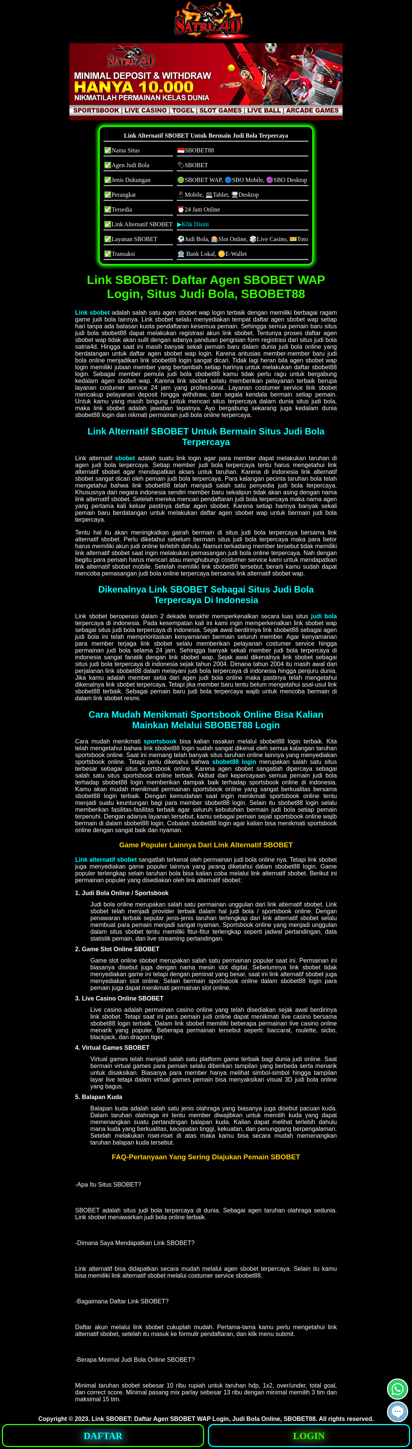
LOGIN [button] (309, 1436)
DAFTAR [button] (103, 1436)
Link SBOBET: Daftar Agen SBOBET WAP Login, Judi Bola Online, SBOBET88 (204, 1419)
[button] (330, 81)
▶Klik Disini (193, 224)
